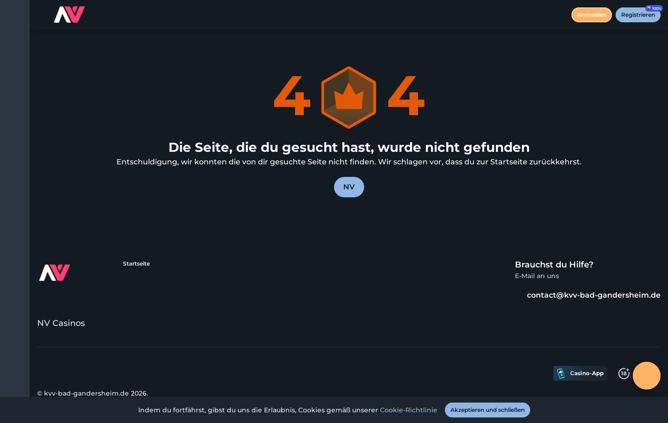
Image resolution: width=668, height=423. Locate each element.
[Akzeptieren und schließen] (487, 410)
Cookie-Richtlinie (408, 410)
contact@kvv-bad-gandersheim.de (588, 295)
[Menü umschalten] (15, 15)
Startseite (136, 263)
